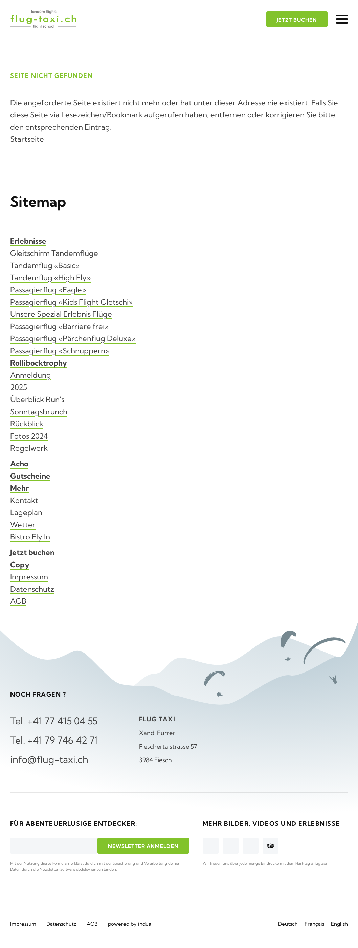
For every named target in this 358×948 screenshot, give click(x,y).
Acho (19, 463)
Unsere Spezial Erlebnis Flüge (61, 314)
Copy (19, 564)
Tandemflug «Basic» (45, 265)
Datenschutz (32, 589)
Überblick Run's (37, 399)
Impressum (29, 576)
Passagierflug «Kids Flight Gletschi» (71, 302)
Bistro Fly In (30, 537)
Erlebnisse (28, 241)
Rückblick (26, 423)
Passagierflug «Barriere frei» (59, 326)
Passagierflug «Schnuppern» (59, 350)
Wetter (23, 524)
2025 (18, 387)
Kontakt (24, 500)
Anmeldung (30, 375)
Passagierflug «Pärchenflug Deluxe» (73, 338)
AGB (18, 601)
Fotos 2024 (29, 436)
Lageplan (26, 512)
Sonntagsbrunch (38, 411)
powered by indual (130, 924)
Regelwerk (29, 448)
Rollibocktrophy (38, 363)
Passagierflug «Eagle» (48, 289)
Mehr (19, 488)
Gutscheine (30, 476)
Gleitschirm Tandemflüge (54, 253)
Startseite (27, 139)
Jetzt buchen (32, 552)
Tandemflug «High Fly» (50, 277)
